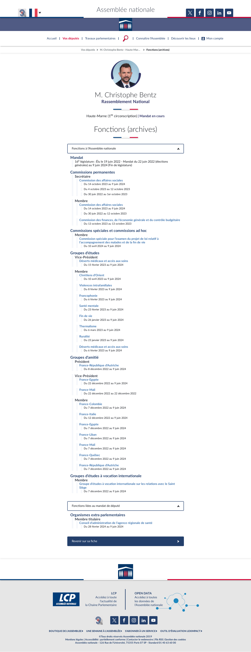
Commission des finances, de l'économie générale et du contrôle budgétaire (129, 220)
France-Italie (87, 414)
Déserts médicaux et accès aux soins (103, 261)
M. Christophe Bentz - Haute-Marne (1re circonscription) (121, 49)
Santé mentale (89, 306)
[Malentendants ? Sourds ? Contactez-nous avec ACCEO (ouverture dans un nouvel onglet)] (98, 620)
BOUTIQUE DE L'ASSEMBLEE (65, 631)
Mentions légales (74, 640)
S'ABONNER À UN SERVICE (140, 631)
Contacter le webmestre (140, 640)
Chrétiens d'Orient (91, 275)
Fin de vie (85, 316)
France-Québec (89, 455)
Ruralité (84, 336)
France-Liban (88, 434)
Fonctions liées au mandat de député (126, 506)
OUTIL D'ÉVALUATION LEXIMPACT (180, 631)
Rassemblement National (125, 102)
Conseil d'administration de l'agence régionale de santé (115, 523)
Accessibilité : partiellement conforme (105, 640)
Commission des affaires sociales (101, 180)
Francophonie (88, 295)
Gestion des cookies (175, 640)
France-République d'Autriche (99, 365)
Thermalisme (88, 326)
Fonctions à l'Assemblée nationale (125, 148)
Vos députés (88, 49)
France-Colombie (90, 404)
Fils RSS (159, 640)
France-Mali (87, 390)
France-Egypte (89, 379)
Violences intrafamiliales (95, 285)
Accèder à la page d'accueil (125, 23)
